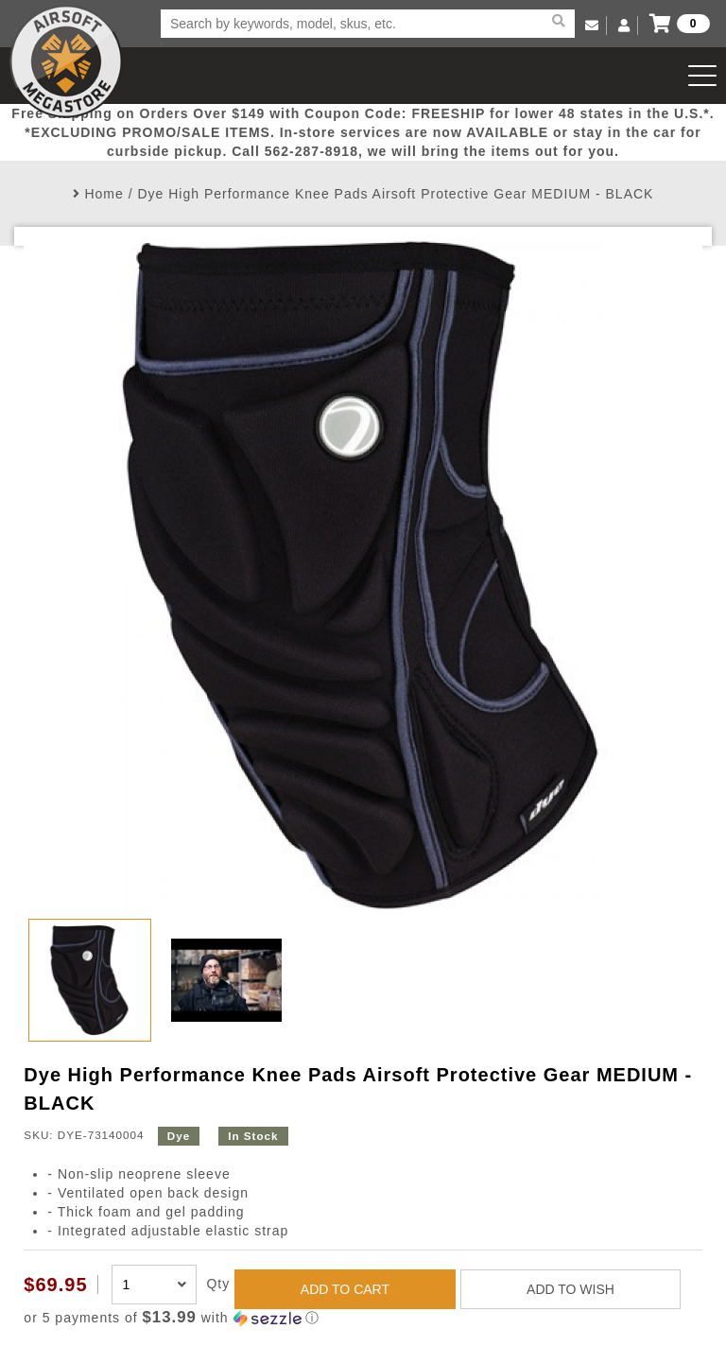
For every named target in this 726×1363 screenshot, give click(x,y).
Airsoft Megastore (66, 61)
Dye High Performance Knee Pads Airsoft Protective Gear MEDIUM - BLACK (395, 193)
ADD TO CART (345, 1289)
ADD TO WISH (570, 1289)
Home (103, 193)
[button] (362, 1318)
